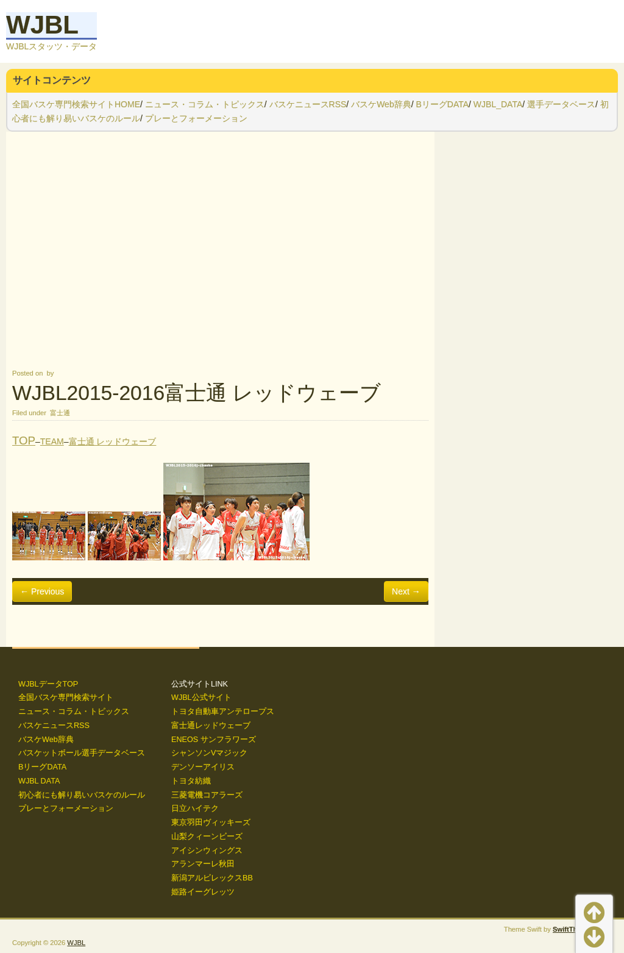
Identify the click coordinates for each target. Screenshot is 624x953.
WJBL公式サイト (201, 697)
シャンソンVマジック (209, 753)
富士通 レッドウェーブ (113, 441)
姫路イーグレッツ (203, 892)
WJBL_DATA (497, 104)
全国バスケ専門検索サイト (65, 697)
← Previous (42, 591)
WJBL (42, 24)
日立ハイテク (195, 808)
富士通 (60, 412)
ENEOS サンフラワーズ (213, 739)
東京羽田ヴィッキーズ (210, 822)
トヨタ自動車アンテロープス (222, 711)
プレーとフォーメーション (196, 118)
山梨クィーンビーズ (207, 836)
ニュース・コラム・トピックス (204, 104)
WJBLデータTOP (48, 684)
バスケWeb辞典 (381, 104)
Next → (406, 591)
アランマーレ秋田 (203, 864)
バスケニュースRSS (308, 104)
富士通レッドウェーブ (210, 725)
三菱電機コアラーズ (207, 795)
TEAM (52, 441)
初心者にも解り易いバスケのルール (81, 795)
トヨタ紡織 (191, 781)
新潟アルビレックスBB (212, 878)
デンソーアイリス (203, 767)
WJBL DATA (39, 781)
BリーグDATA (442, 104)
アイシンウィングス (207, 850)
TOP (23, 440)
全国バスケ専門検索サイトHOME (76, 104)
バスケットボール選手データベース (81, 753)
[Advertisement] (220, 248)
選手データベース (561, 104)
